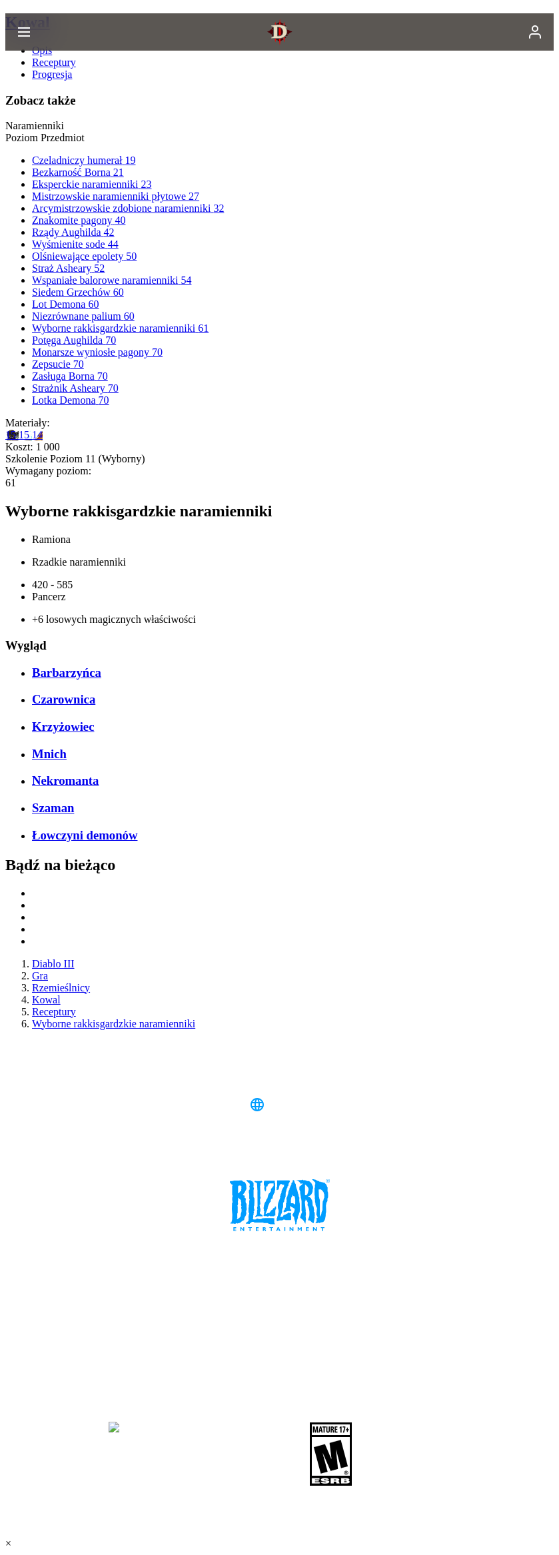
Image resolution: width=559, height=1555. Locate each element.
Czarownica (63, 699)
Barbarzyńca (66, 673)
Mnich (49, 754)
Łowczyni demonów (84, 835)
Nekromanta (65, 780)
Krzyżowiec (63, 727)
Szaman (53, 808)
